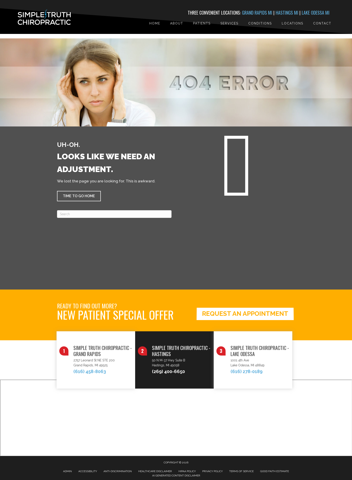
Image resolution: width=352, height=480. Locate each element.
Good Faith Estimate (274, 471)
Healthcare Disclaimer (155, 471)
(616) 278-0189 (246, 371)
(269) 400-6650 (168, 371)
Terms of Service (241, 471)
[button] (79, 196)
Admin (67, 471)
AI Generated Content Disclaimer (176, 475)
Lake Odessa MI (316, 12)
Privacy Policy (212, 471)
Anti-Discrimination (117, 471)
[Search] (114, 214)
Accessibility (87, 471)
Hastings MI (287, 12)
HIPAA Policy (187, 471)
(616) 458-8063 (89, 371)
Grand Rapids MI (257, 12)
